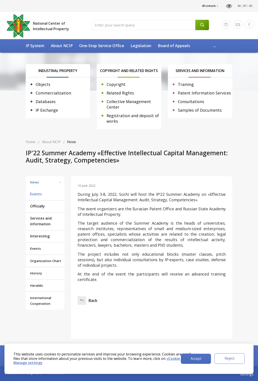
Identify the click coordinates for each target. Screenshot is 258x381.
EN (250, 6)
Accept (196, 358)
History (36, 273)
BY (244, 6)
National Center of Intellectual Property (51, 26)
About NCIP (62, 45)
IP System (35, 45)
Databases (46, 101)
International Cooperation (40, 301)
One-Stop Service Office (101, 45)
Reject (229, 358)
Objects (43, 84)
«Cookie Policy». (180, 358)
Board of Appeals (174, 45)
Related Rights (120, 93)
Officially (37, 206)
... (214, 45)
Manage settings (27, 362)
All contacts (210, 6)
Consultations (191, 101)
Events (36, 194)
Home (30, 141)
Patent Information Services (204, 93)
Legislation (141, 45)
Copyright (116, 84)
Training (186, 84)
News (46, 182)
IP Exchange (47, 110)
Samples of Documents (200, 110)
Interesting (40, 236)
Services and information (41, 221)
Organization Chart (45, 261)
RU (239, 6)
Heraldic (36, 285)
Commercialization (53, 93)
